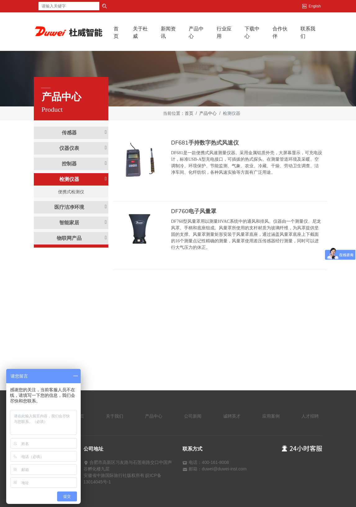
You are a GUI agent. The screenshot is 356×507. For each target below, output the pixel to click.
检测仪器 (82, 179)
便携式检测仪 (71, 191)
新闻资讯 (168, 32)
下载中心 (252, 32)
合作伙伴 (280, 32)
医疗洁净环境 (80, 207)
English (315, 6)
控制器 (84, 163)
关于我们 (114, 416)
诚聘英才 (232, 416)
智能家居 (82, 222)
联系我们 (307, 32)
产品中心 (196, 32)
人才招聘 (310, 416)
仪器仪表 (82, 148)
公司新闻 (192, 416)
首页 (120, 32)
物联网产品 (81, 238)
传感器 (84, 132)
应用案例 (271, 416)
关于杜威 (140, 32)
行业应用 (224, 32)
